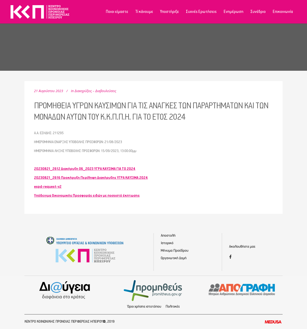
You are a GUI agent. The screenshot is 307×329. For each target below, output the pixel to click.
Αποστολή (168, 235)
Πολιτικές (172, 306)
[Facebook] (230, 257)
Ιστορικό (167, 243)
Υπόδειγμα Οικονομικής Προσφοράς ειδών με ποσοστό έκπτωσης (87, 195)
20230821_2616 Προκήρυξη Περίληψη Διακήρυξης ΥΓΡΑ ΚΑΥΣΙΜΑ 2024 (91, 178)
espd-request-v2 (47, 186)
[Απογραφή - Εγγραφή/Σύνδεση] (242, 289)
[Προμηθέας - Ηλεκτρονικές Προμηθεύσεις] (153, 290)
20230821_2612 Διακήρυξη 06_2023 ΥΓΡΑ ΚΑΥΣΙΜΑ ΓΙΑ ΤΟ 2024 (84, 169)
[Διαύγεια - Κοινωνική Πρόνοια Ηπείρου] (65, 290)
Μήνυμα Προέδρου (174, 250)
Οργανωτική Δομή (174, 258)
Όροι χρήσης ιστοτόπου (144, 306)
